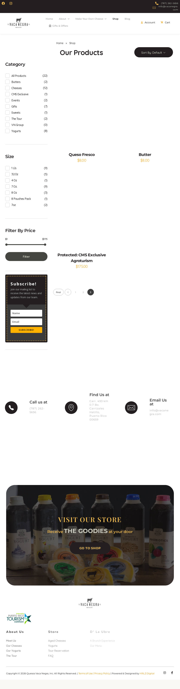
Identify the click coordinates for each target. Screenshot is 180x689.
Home (59, 50)
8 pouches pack (21, 206)
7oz (13, 212)
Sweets (15, 119)
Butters (16, 89)
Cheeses (16, 95)
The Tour (16, 125)
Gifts (14, 113)
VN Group (17, 131)
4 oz (14, 187)
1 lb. (14, 175)
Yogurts (16, 138)
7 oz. (14, 193)
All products (18, 82)
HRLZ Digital (147, 682)
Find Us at (99, 401)
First (58, 299)
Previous (68, 299)
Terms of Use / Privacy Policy (94, 682)
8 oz (14, 199)
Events (15, 107)
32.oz (14, 181)
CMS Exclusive (19, 101)
